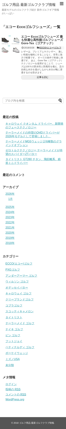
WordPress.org (14, 399)
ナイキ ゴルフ (14, 329)
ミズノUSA (12, 359)
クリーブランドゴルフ (19, 299)
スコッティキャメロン (19, 311)
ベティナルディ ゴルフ (19, 347)
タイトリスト (13, 317)
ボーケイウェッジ (16, 353)
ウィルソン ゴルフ (17, 281)
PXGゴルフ (12, 269)
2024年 (10, 212)
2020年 (10, 232)
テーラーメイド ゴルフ (19, 323)
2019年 (10, 237)
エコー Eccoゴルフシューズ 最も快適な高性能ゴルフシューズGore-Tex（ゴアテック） (42, 40)
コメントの (15, 394)
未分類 (9, 365)
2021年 (10, 227)
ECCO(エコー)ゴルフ (50, 47)
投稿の (12, 389)
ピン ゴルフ (12, 335)
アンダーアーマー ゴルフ (21, 275)
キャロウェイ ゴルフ (18, 293)
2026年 (10, 193)
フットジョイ (13, 341)
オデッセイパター (16, 287)
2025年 (10, 206)
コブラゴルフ (13, 305)
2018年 (10, 243)
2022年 (10, 222)
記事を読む (42, 77)
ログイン (11, 384)
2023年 (10, 217)
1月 (10, 198)
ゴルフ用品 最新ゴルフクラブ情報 (29, 5)
